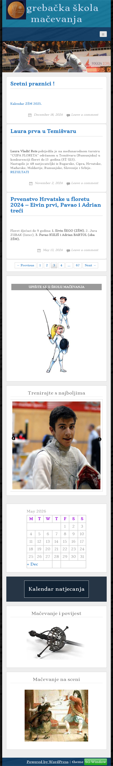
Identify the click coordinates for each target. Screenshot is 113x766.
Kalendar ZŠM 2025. (26, 104)
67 (77, 265)
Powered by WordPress (48, 762)
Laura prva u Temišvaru (43, 131)
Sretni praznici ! (32, 84)
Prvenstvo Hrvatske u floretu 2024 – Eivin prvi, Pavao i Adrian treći (55, 205)
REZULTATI (19, 172)
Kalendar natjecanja (56, 589)
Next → (90, 265)
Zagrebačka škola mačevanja (56, 13)
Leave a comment (84, 114)
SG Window (95, 762)
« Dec (32, 564)
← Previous (25, 265)
